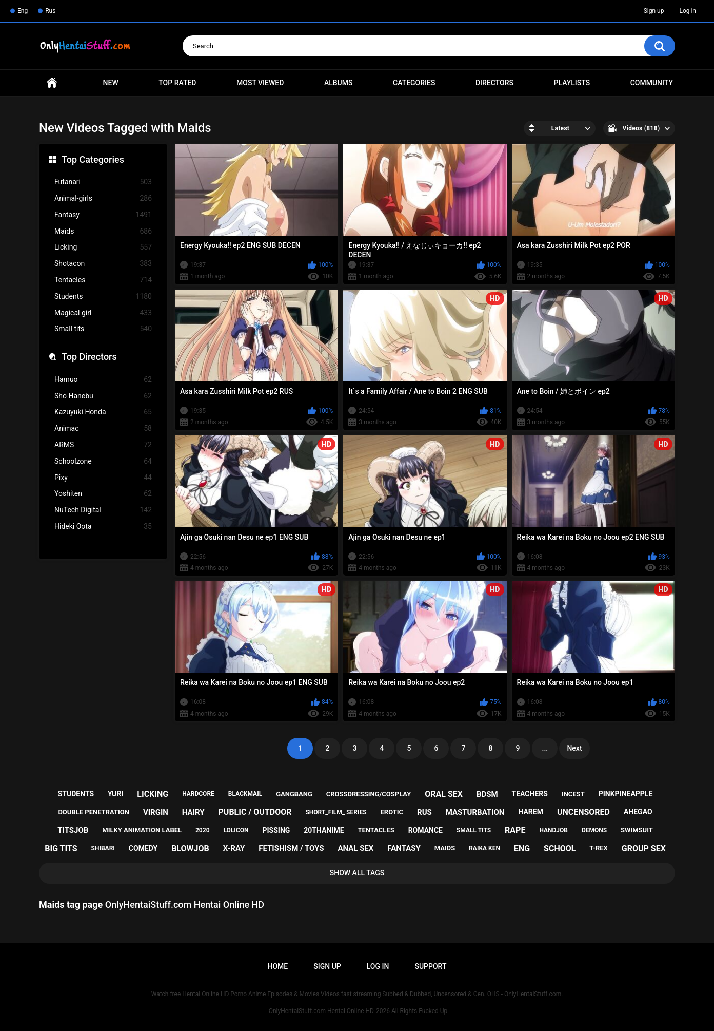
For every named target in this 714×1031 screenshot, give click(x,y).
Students (103, 296)
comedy (143, 848)
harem (530, 812)
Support (430, 966)
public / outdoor (255, 812)
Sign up (654, 10)
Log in (687, 10)
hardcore (198, 793)
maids (444, 848)
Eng (22, 10)
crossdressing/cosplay (368, 794)
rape (515, 830)
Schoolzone (103, 461)
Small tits (103, 328)
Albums (338, 83)
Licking (103, 247)
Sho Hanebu (103, 396)
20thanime (324, 830)
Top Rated (177, 83)
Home (52, 83)
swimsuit (637, 830)
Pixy (103, 477)
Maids (103, 231)
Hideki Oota (103, 526)
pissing (276, 830)
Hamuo (103, 379)
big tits (61, 848)
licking (152, 794)
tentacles (376, 830)
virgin (155, 812)
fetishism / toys (291, 848)
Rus (50, 10)
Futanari (103, 182)
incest (573, 794)
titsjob (72, 830)
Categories (414, 83)
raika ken (484, 848)
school (560, 848)
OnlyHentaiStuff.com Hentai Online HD (321, 1011)
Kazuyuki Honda (103, 412)
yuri (115, 794)
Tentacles (103, 280)
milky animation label (142, 830)
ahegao (638, 812)
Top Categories (93, 159)
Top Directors (89, 356)
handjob (553, 830)
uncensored (583, 812)
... (545, 748)
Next (574, 748)
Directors (494, 83)
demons (594, 830)
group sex (644, 848)
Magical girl (103, 313)
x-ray (234, 848)
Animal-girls (103, 198)
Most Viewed (260, 83)
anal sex (355, 848)
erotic (392, 812)
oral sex (444, 794)
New (110, 83)
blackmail (245, 793)
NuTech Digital (103, 510)
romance (425, 830)
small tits (474, 830)
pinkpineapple (626, 794)
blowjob (190, 848)
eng (522, 848)
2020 (202, 830)
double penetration (93, 812)
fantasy (403, 848)
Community (651, 83)
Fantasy (103, 215)
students (76, 794)
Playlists (572, 83)
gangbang (294, 794)
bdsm (487, 794)
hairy (193, 812)
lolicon (235, 830)
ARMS (103, 445)
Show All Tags (357, 873)
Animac (103, 428)
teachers (530, 794)
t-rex (598, 848)
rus (424, 812)
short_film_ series (335, 812)
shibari (103, 848)
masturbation (475, 812)
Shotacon (103, 263)
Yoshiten (103, 493)
